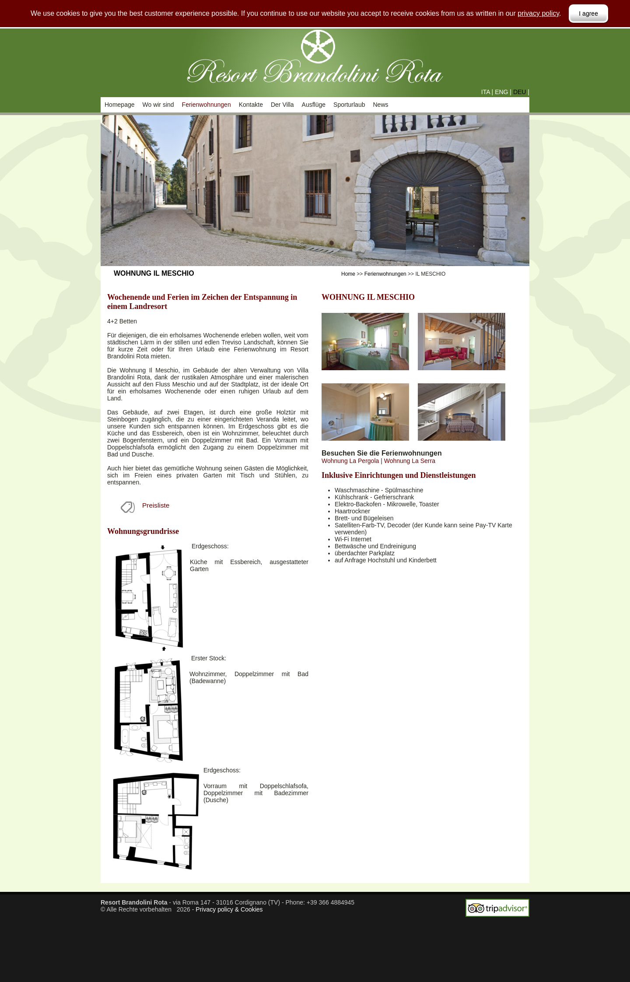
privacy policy (538, 13)
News (380, 104)
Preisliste (155, 505)
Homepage (120, 104)
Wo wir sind (158, 104)
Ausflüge (314, 104)
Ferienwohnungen (206, 104)
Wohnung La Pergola (350, 460)
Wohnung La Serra (409, 460)
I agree (588, 13)
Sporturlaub (349, 104)
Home (348, 274)
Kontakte (251, 104)
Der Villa (282, 104)
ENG (501, 91)
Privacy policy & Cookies (229, 909)
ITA (485, 91)
